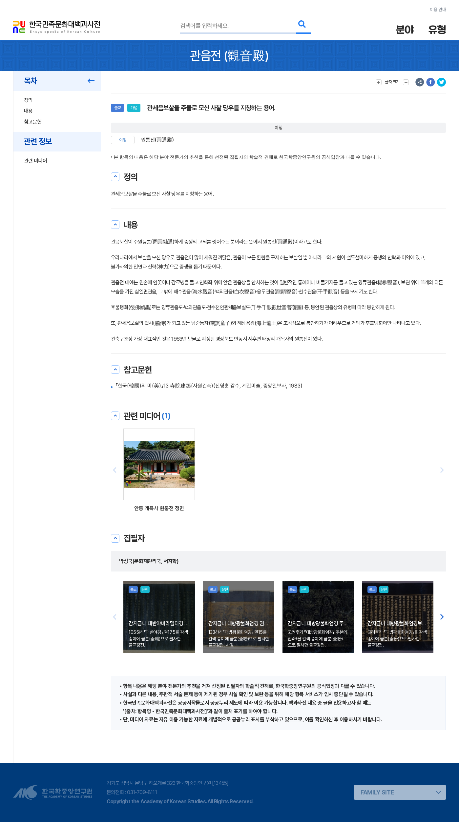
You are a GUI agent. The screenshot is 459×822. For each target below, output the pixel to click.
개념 (134, 107)
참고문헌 (32, 122)
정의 (28, 100)
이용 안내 (438, 9)
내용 (28, 111)
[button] (442, 470)
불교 (117, 107)
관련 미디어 (35, 161)
